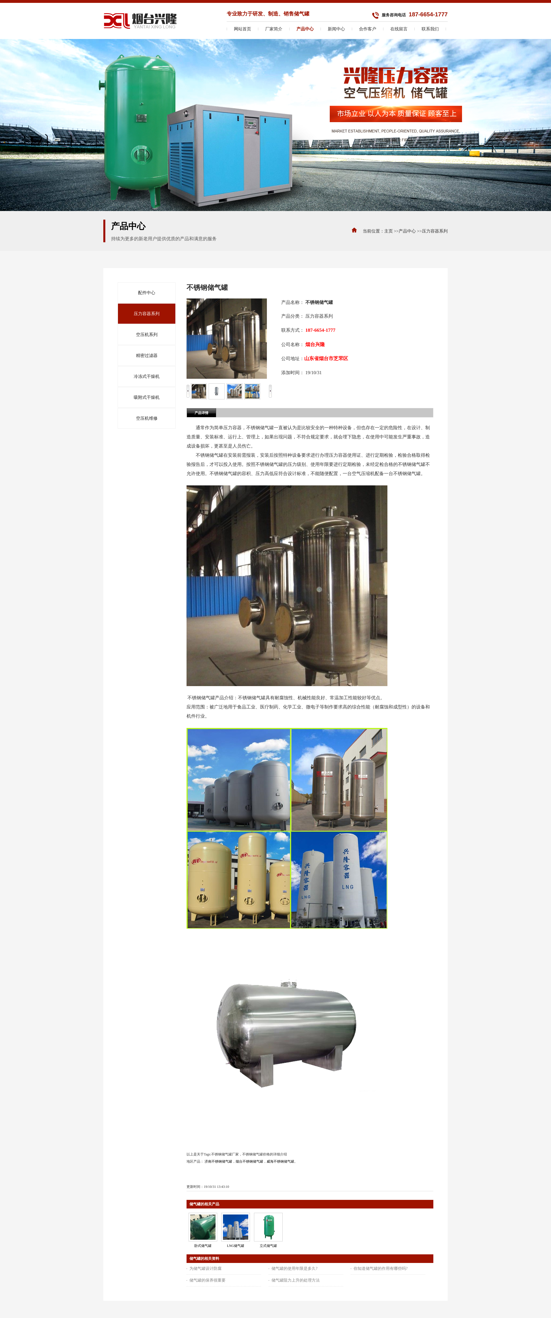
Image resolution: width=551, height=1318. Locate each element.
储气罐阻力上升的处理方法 (295, 1280)
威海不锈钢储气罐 (280, 1161)
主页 (388, 231)
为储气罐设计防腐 (205, 1268)
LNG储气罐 (236, 1246)
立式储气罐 (268, 1246)
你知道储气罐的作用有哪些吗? (381, 1268)
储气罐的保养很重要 (207, 1280)
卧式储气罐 (203, 1246)
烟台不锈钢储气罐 (249, 1161)
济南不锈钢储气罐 (218, 1161)
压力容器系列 (435, 231)
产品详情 (201, 413)
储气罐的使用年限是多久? (294, 1268)
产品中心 (407, 231)
